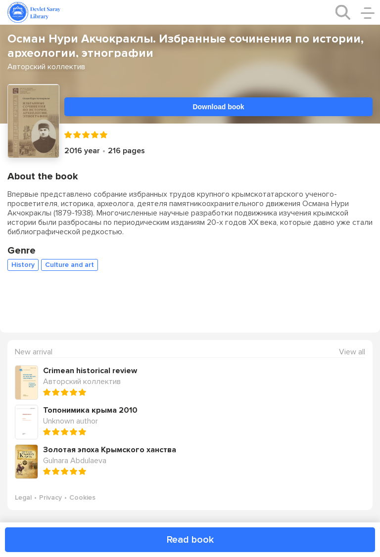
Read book (190, 540)
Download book (218, 107)
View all (352, 352)
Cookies (82, 497)
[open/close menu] (367, 12)
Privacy (50, 497)
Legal (23, 497)
